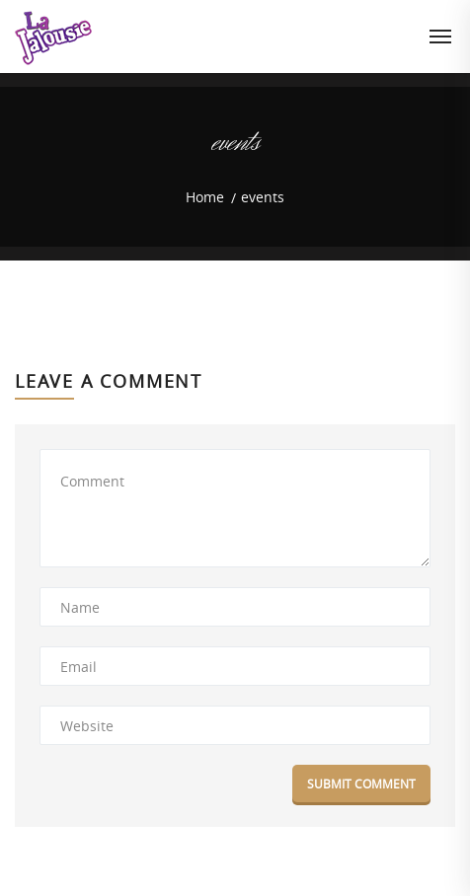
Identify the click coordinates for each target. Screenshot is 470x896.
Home (205, 196)
